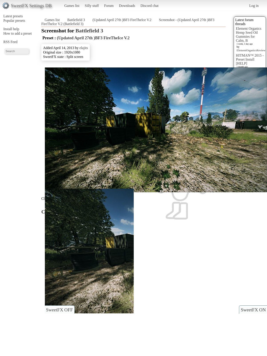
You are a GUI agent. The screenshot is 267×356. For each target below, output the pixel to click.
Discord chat (149, 6)
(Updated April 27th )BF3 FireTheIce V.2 (122, 20)
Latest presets (13, 16)
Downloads (127, 6)
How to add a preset (17, 33)
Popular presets (14, 20)
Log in (254, 6)
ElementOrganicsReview (251, 50)
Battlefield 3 (76, 20)
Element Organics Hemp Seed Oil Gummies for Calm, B (248, 34)
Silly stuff (92, 6)
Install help (11, 29)
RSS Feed (10, 42)
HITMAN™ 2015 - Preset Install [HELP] (250, 59)
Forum (109, 6)
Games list (72, 6)
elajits (84, 48)
